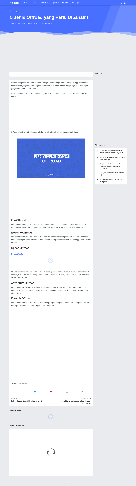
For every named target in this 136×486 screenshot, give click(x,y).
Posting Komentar (46, 23)
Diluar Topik (75, 3)
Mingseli (73, 483)
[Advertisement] (68, 54)
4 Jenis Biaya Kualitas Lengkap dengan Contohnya (75, 402)
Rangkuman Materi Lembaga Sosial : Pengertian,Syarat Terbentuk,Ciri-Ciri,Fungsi (112, 166)
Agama (54, 3)
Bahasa (44, 3)
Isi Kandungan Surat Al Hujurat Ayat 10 (26, 401)
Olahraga (65, 3)
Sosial (25, 3)
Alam (34, 3)
